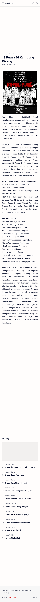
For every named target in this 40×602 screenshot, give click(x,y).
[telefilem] (12, 535)
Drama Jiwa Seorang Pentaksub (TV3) (20, 467)
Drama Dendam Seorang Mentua (18, 499)
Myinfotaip (9, 3)
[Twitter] (20, 590)
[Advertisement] (20, 29)
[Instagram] (13, 590)
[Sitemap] (6, 593)
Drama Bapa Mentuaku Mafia (16, 483)
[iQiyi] (13, 527)
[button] (33, 3)
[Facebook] (5, 590)
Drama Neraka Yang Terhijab (16, 506)
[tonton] (14, 503)
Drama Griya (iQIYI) (13, 530)
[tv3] (13, 464)
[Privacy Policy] (29, 590)
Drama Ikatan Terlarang (14, 475)
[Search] (36, 3)
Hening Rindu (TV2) (12, 538)
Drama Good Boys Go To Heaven (17, 522)
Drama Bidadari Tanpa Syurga (17, 514)
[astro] (8, 472)
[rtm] (8, 535)
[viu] (13, 511)
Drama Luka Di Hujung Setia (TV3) (18, 491)
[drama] (8, 464)
